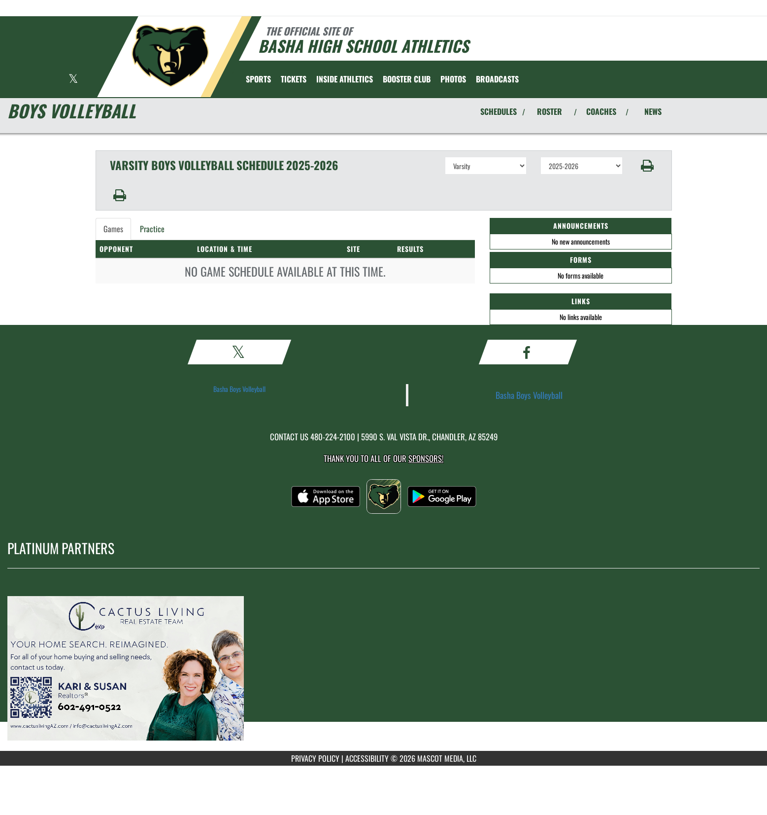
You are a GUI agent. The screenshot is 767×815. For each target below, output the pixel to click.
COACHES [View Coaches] (601, 111)
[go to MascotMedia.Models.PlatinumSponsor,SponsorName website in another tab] (383, 667)
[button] (647, 166)
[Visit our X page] (73, 79)
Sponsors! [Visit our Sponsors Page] (425, 458)
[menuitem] (293, 79)
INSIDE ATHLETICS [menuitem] (344, 79)
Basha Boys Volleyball (239, 389)
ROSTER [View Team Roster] (549, 111)
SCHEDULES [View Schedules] (498, 111)
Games (113, 229)
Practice (152, 229)
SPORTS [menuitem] (258, 79)
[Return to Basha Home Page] (170, 55)
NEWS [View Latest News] (653, 111)
